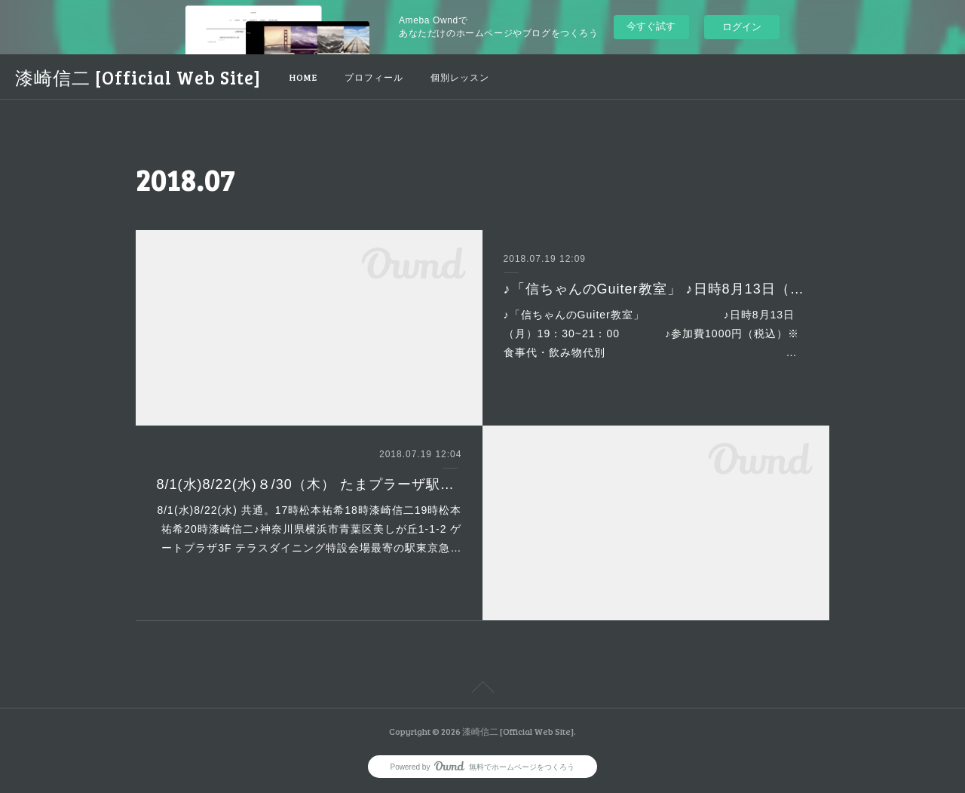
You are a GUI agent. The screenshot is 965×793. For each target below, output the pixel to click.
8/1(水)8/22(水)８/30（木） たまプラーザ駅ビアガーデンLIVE (309, 484)
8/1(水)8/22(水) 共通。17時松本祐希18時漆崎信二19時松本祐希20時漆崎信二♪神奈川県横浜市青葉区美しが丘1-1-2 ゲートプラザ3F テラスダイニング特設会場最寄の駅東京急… (309, 529)
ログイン (741, 26)
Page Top (482, 689)
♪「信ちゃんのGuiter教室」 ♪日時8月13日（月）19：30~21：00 (656, 289)
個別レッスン (459, 77)
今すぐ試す (651, 26)
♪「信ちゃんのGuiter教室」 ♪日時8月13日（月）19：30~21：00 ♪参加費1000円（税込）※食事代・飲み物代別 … (652, 333)
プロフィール (374, 77)
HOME (303, 77)
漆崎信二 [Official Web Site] (138, 77)
